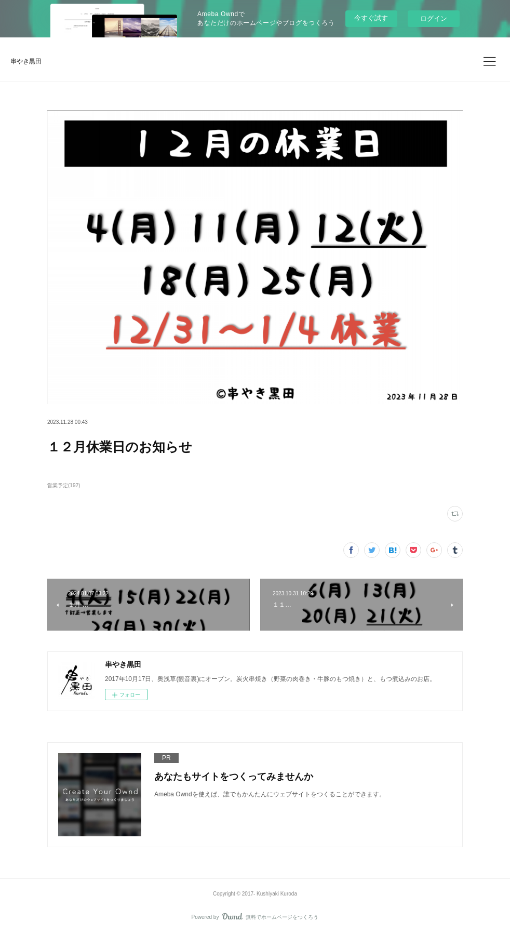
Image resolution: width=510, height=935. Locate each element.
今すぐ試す (371, 18)
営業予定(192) (63, 485)
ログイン (433, 18)
